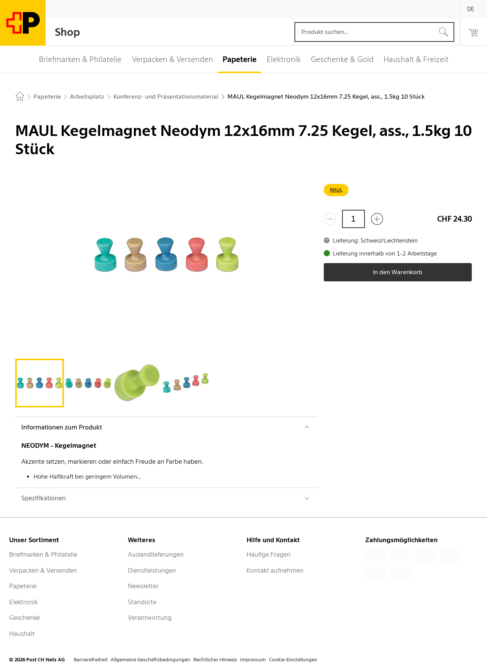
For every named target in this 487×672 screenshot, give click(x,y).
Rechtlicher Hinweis (215, 659)
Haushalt (22, 633)
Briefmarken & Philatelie (43, 554)
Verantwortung (150, 617)
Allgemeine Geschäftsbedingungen (150, 659)
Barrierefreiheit (91, 659)
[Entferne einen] (330, 219)
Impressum (253, 659)
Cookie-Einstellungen (293, 659)
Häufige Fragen (269, 554)
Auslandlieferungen (156, 554)
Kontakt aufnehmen (275, 570)
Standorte (142, 602)
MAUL (336, 190)
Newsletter (143, 586)
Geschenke (24, 617)
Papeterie (23, 586)
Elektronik (23, 602)
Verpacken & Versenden (43, 570)
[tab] (39, 383)
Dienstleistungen (152, 570)
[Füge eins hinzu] (377, 219)
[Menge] (353, 219)
